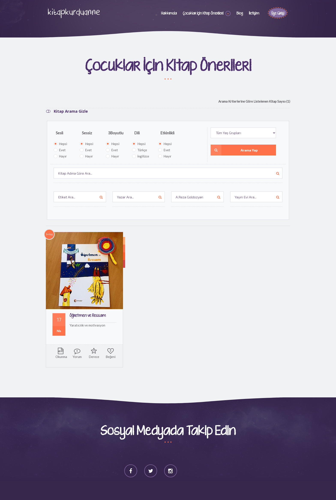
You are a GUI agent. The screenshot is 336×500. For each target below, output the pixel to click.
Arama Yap (234, 150)
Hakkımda (169, 13)
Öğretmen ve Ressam (88, 315)
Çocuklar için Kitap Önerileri (203, 13)
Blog (240, 13)
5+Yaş (49, 234)
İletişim (254, 13)
